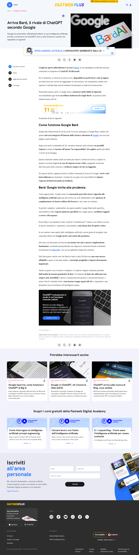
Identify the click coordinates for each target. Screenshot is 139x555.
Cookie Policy (91, 550)
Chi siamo (10, 536)
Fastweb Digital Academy (56, 536)
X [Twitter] (64, 59)
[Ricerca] (127, 4)
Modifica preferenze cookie (106, 550)
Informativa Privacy (79, 550)
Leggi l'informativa (13, 491)
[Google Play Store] (29, 524)
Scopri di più (51, 318)
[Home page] (69, 4)
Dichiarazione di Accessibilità (123, 550)
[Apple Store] (13, 524)
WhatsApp (74, 59)
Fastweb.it (10, 543)
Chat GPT (56, 250)
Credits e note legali (13, 539)
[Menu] (12, 5)
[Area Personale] (130, 5)
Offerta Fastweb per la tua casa (104, 1)
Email (79, 59)
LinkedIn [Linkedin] (59, 59)
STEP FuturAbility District (57, 539)
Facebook (69, 59)
